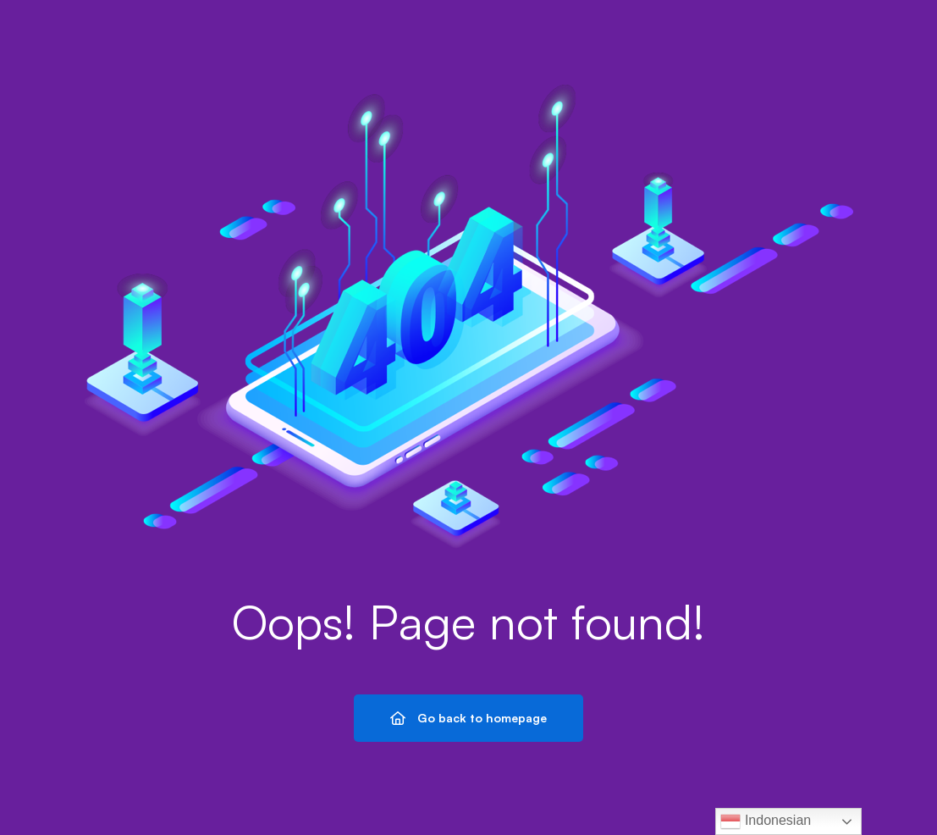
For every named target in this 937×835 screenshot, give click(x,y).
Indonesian (765, 821)
